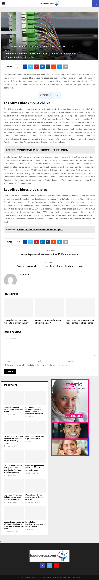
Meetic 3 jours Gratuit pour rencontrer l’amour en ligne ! (34, 497)
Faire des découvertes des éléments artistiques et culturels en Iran (49, 266)
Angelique (9, 57)
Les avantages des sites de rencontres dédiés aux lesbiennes (49, 254)
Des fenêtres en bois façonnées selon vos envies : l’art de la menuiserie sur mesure (34, 410)
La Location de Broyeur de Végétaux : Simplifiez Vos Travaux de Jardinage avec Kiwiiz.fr (14, 525)
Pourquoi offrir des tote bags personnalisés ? (34, 437)
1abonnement (17, 119)
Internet (7, 50)
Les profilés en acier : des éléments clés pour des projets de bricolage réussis (13, 439)
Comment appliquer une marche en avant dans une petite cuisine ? (34, 468)
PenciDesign (76, 577)
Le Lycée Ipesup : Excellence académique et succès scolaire (35, 524)
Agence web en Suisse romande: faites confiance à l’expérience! (80, 322)
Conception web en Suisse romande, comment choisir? (16, 322)
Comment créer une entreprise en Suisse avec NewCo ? (13, 409)
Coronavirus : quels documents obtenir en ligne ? (48, 322)
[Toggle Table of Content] (55, 95)
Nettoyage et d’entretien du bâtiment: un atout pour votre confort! (13, 497)
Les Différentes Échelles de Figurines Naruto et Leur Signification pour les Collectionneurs (13, 469)
